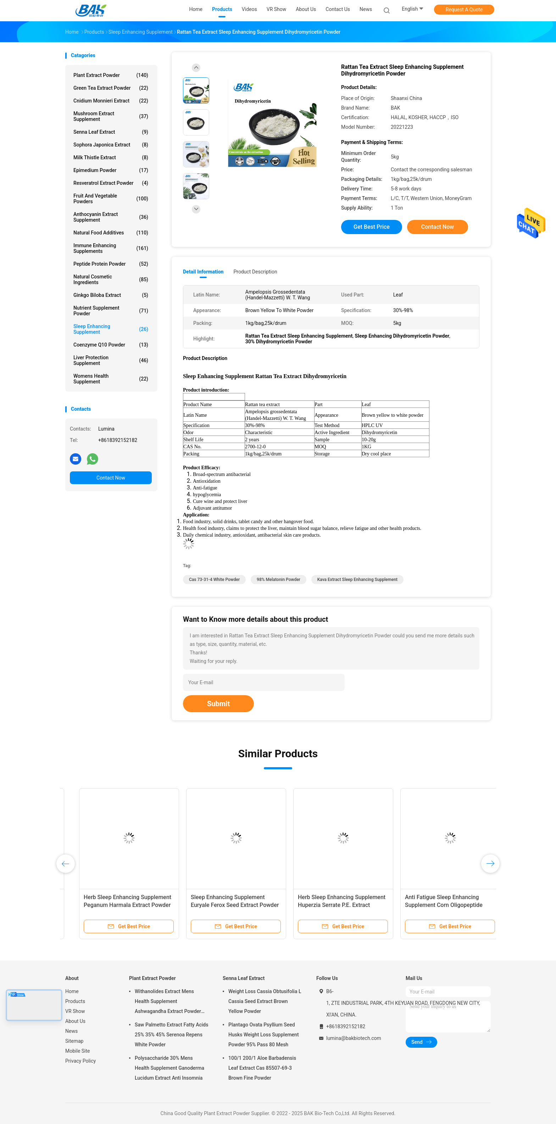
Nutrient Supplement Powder (110, 310)
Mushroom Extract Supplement (110, 116)
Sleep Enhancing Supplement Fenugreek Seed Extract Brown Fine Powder (329, 905)
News (71, 1031)
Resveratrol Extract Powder (110, 183)
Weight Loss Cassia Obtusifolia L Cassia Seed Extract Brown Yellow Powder (264, 1001)
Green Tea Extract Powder (110, 88)
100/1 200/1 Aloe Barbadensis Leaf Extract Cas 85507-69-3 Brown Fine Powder (262, 1068)
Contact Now (110, 478)
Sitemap (74, 1041)
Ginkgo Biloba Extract (110, 295)
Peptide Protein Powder (110, 263)
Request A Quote (464, 9)
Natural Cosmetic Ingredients (110, 279)
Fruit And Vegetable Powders (110, 198)
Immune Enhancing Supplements (110, 248)
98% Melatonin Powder (278, 579)
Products (75, 1001)
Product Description (255, 272)
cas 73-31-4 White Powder (214, 579)
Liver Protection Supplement (110, 360)
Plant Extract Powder (110, 75)
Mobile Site (77, 1051)
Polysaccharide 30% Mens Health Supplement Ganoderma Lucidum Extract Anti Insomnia (169, 1068)
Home (72, 991)
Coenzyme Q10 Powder (110, 344)
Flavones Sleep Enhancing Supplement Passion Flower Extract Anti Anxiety (222, 905)
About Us (75, 1021)
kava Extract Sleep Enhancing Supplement (357, 579)
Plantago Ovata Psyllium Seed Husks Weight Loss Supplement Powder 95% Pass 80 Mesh (263, 1034)
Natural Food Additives (110, 232)
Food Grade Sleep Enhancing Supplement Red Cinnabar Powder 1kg (434, 905)
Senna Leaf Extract (110, 131)
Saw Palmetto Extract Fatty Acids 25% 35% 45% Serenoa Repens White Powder (171, 1034)
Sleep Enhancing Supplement (110, 329)
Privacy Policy (80, 1061)
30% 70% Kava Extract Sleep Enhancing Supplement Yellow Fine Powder (114, 905)
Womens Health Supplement (110, 378)
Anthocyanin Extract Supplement (110, 217)
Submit (218, 703)
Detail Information (203, 272)
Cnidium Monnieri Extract (110, 100)
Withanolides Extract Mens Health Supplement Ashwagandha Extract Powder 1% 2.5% (168, 1002)
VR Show (75, 1011)
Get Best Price (372, 226)
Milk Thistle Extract (110, 157)
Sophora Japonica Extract (110, 144)
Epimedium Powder (110, 170)
